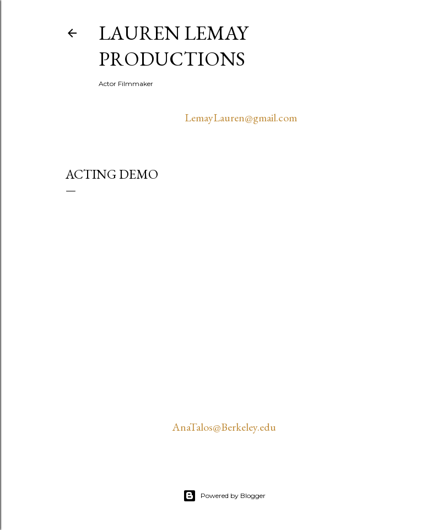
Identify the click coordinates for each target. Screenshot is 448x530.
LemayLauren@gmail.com (241, 117)
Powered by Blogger (224, 495)
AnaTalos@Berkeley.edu (224, 427)
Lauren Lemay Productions (173, 46)
